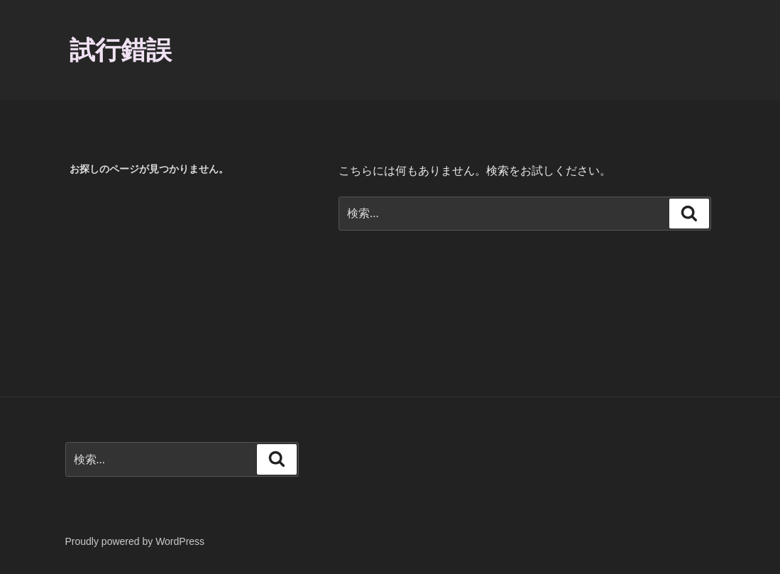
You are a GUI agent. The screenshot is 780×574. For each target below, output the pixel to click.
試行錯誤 (121, 50)
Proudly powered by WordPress (135, 541)
